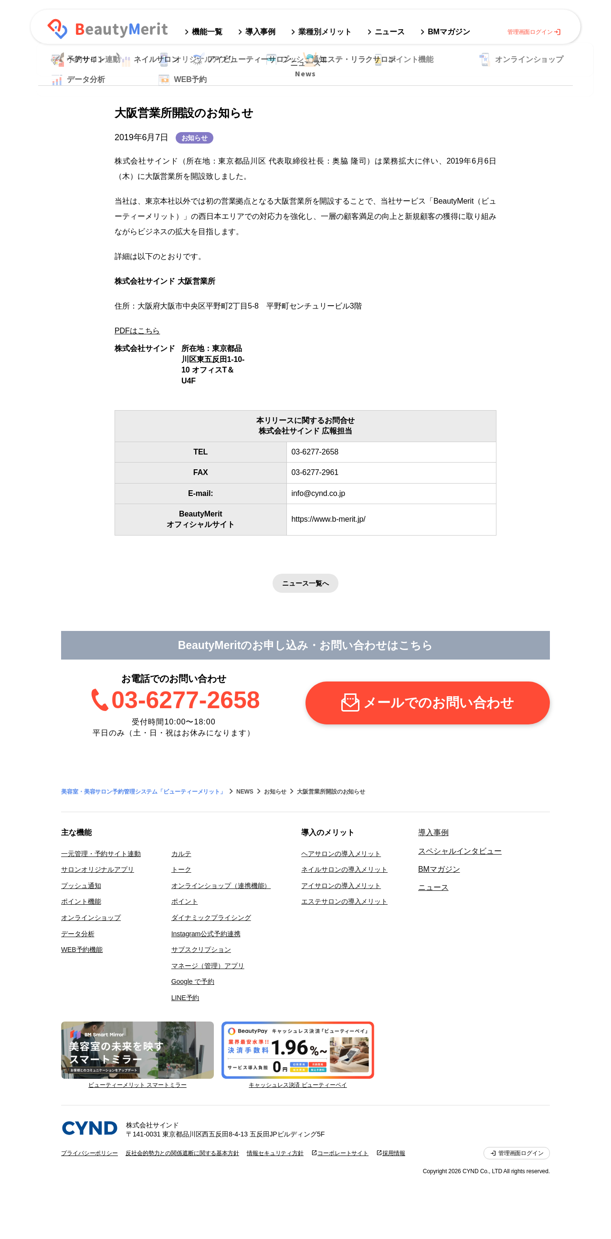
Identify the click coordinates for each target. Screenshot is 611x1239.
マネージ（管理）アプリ (207, 966)
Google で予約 (192, 981)
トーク (181, 869)
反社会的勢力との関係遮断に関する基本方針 (182, 1153)
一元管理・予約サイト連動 (101, 853)
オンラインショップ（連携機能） (221, 885)
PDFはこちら (137, 331)
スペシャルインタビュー (460, 851)
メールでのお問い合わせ (438, 702)
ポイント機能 (81, 901)
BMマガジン (439, 869)
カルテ (181, 853)
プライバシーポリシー (89, 1153)
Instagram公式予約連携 (206, 934)
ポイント (184, 901)
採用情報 (393, 1153)
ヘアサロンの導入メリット (341, 853)
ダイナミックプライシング (211, 917)
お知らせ (194, 138)
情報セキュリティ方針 (275, 1153)
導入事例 (433, 832)
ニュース (433, 887)
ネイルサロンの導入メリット (344, 869)
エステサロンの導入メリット (344, 901)
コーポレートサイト (343, 1153)
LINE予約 (185, 998)
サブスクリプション (201, 949)
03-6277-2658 (185, 700)
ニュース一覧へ (305, 583)
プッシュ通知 (81, 885)
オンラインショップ (91, 917)
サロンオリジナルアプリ (97, 869)
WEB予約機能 (82, 949)
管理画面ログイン (534, 32)
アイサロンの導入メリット (341, 885)
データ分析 (78, 934)
